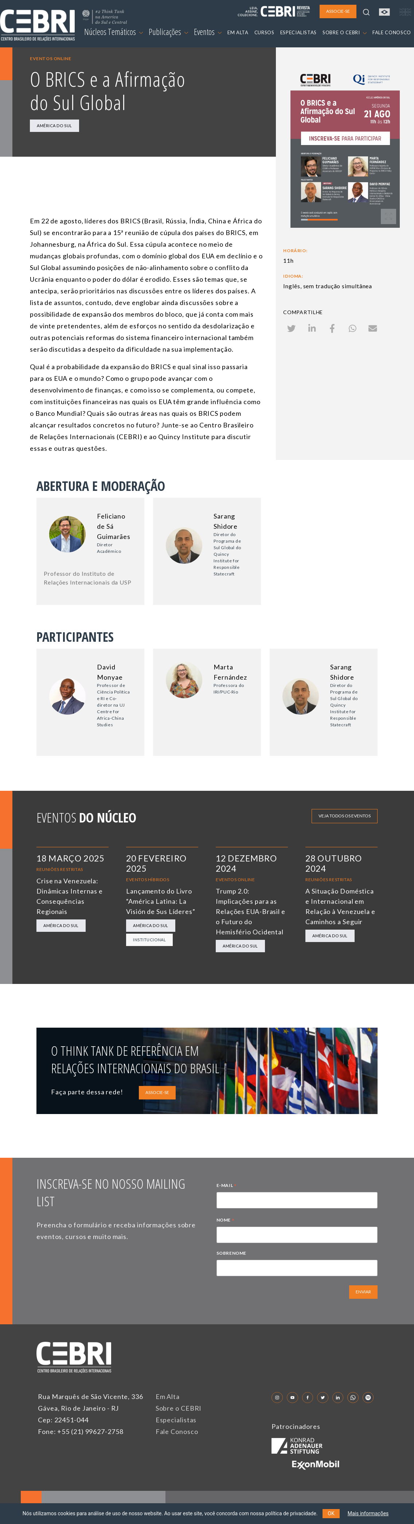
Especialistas (176, 1420)
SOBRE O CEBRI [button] (345, 32)
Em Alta (168, 1396)
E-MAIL (226, 1186)
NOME (225, 1221)
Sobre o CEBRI (179, 1408)
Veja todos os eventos (345, 815)
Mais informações (368, 1513)
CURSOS (264, 32)
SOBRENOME (231, 1253)
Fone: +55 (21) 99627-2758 (81, 1431)
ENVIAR (363, 1291)
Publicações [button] (168, 32)
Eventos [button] (208, 32)
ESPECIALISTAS (298, 32)
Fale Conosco (177, 1431)
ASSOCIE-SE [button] (338, 11)
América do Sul (54, 125)
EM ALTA (238, 32)
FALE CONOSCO (391, 32)
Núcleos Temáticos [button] (113, 32)
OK (331, 1513)
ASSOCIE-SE (157, 1092)
